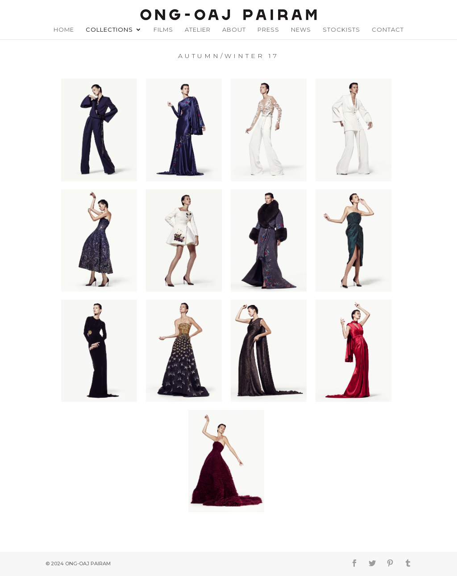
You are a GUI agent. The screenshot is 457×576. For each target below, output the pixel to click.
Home (64, 29)
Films (163, 29)
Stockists (341, 29)
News (301, 29)
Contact (388, 29)
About (234, 29)
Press (268, 29)
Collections (109, 29)
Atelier (198, 29)
